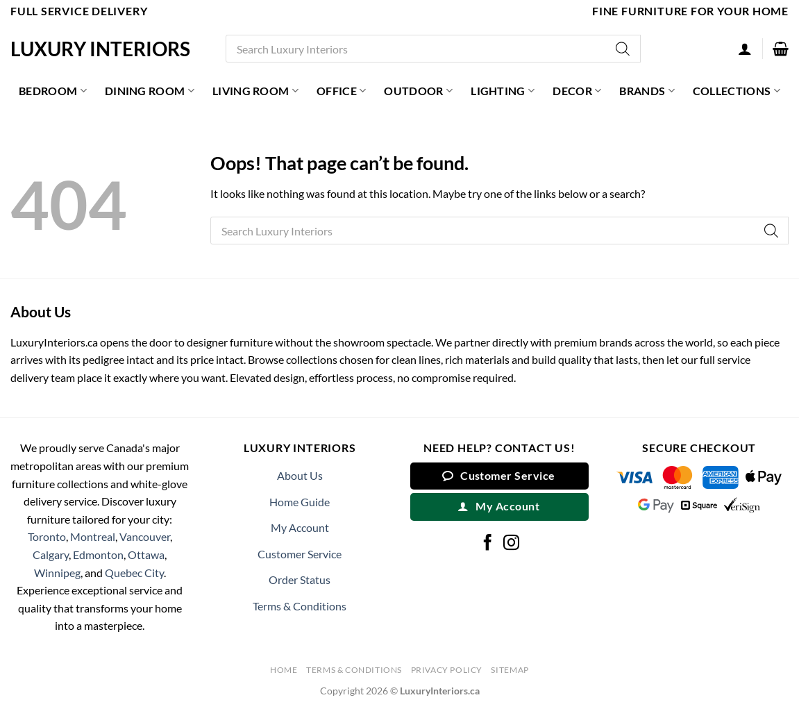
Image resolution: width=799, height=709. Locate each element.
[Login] (745, 48)
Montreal (92, 536)
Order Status (299, 579)
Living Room (255, 91)
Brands (646, 91)
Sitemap (509, 670)
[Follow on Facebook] (488, 544)
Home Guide (299, 501)
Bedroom (53, 91)
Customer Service (300, 553)
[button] (781, 48)
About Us (300, 475)
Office (341, 91)
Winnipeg (57, 572)
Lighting (503, 91)
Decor (577, 91)
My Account (300, 527)
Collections (736, 91)
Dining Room (149, 91)
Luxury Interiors (100, 48)
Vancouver (144, 536)
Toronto (47, 536)
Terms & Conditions (299, 605)
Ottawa (146, 554)
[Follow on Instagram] (511, 544)
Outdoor (418, 91)
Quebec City (134, 572)
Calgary (51, 554)
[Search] (623, 48)
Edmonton (98, 554)
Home (283, 670)
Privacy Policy (447, 670)
